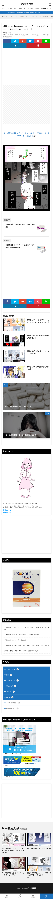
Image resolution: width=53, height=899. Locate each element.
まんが (39, 35)
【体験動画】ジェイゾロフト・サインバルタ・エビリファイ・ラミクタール (26, 645)
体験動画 (10, 692)
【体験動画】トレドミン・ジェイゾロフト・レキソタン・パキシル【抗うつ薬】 (26, 628)
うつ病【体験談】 (13, 703)
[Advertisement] (26, 67)
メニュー (33, 896)
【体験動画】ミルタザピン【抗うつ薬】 (16, 640)
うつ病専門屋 (26, 4)
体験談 (37, 8)
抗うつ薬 (9, 37)
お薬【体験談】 (12, 708)
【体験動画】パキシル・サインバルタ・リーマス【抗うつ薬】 (22, 635)
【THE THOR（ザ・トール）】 (12, 753)
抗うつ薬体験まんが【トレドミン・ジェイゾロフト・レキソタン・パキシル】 (39, 875)
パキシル (33, 35)
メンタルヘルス (28, 8)
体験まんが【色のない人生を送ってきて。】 (38, 336)
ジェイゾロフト (9, 35)
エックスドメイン (8, 777)
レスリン (44, 35)
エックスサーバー (8, 765)
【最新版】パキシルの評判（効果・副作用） (20, 225)
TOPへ (46, 896)
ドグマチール (27, 35)
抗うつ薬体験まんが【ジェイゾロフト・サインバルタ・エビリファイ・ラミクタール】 (14, 850)
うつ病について (12, 8)
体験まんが (44, 8)
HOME (5, 16)
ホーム (4, 8)
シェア (19, 896)
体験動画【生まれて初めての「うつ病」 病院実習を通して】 (22, 651)
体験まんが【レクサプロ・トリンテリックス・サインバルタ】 (38, 321)
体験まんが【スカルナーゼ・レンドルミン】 (38, 352)
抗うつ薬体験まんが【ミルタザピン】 (39, 848)
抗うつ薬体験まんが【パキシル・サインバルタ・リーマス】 (14, 874)
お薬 (20, 8)
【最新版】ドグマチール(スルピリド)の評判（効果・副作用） (20, 246)
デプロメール (18, 35)
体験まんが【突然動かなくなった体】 (38, 368)
